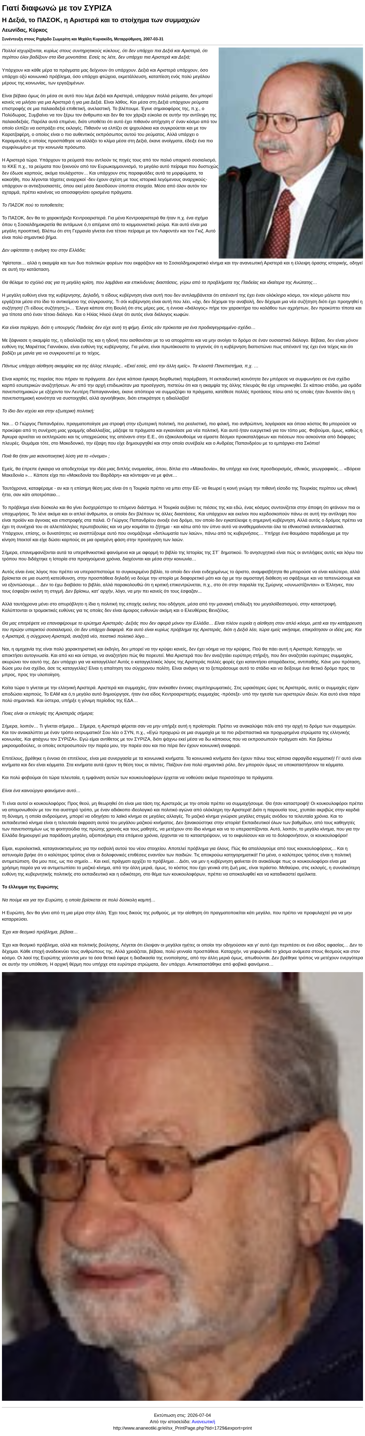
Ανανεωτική (203, 1421)
